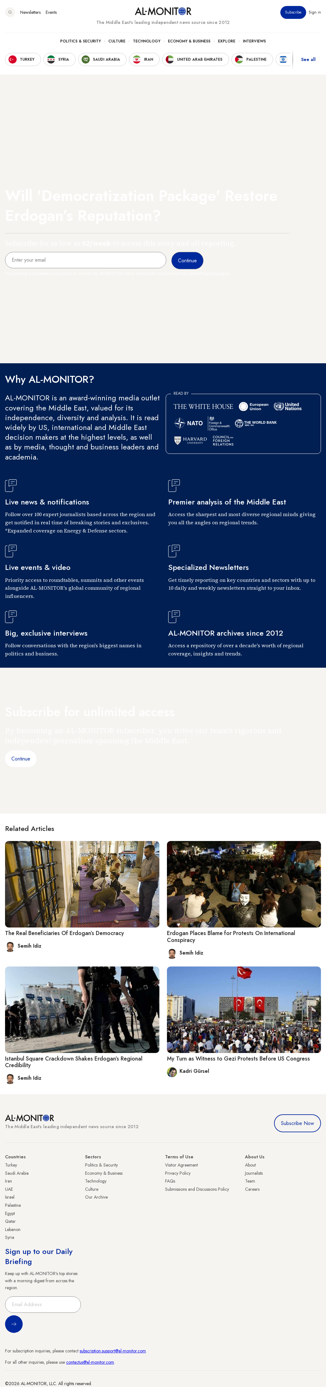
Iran (8, 1181)
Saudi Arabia (17, 1173)
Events (51, 12)
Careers (252, 1189)
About (250, 1165)
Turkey (11, 1165)
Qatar (10, 1221)
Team (250, 1181)
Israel (9, 1197)
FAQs (170, 1181)
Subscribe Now (297, 1123)
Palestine (13, 1205)
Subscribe (293, 12)
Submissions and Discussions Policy (197, 1189)
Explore (226, 41)
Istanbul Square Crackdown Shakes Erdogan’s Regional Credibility (73, 1062)
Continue (20, 758)
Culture (116, 41)
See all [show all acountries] (308, 59)
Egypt (10, 1213)
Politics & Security (80, 41)
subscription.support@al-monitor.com (113, 1351)
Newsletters (30, 12)
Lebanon (12, 1229)
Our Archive (96, 1197)
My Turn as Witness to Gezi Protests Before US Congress (238, 1059)
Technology (146, 41)
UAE (9, 1189)
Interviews (254, 41)
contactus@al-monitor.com (90, 1362)
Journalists (254, 1173)
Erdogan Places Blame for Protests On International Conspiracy (231, 936)
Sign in (315, 12)
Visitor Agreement (181, 1165)
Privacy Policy (178, 1173)
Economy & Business (189, 41)
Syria (9, 1237)
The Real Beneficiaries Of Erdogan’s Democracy (64, 933)
